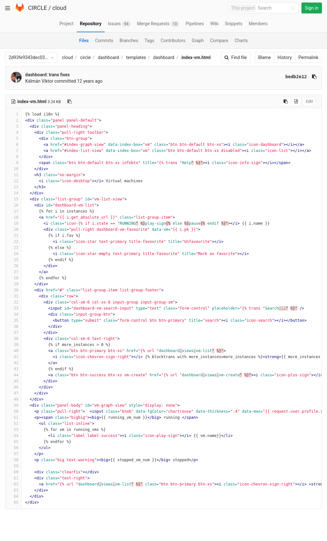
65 (13, 502)
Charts (241, 40)
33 (13, 308)
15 (13, 199)
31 (13, 296)
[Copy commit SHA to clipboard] (314, 76)
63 (13, 490)
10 (13, 169)
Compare (219, 40)
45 (13, 381)
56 (13, 448)
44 (13, 375)
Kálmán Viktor (39, 81)
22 (13, 241)
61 (13, 478)
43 (13, 369)
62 (13, 484)
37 (13, 332)
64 (13, 496)
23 (13, 247)
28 (13, 278)
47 (13, 393)
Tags (149, 40)
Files (84, 40)
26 (13, 266)
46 (13, 387)
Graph (198, 40)
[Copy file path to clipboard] (69, 101)
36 (13, 326)
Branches (129, 40)
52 (13, 423)
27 (13, 272)
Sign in (311, 8)
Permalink (308, 57)
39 (13, 344)
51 (13, 417)
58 (13, 460)
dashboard (108, 57)
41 (13, 357)
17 (13, 211)
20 (13, 229)
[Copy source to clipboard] (285, 101)
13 (13, 187)
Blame (264, 57)
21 (13, 235)
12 (13, 181)
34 (13, 314)
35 (13, 320)
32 (13, 302)
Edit (309, 101)
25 (13, 260)
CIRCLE (37, 7)
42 (13, 363)
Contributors (173, 40)
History (285, 57)
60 (13, 472)
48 (13, 399)
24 (13, 254)
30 (13, 290)
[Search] (277, 8)
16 (13, 205)
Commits (104, 40)
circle (85, 57)
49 (13, 405)
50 (13, 411)
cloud (59, 7)
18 (13, 217)
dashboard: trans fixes (47, 74)
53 (13, 429)
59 (13, 466)
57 (13, 454)
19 (13, 223)
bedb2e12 (296, 76)
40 (13, 351)
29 (13, 284)
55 (13, 442)
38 (13, 338)
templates (136, 57)
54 (13, 435)
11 (13, 175)
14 (13, 193)
